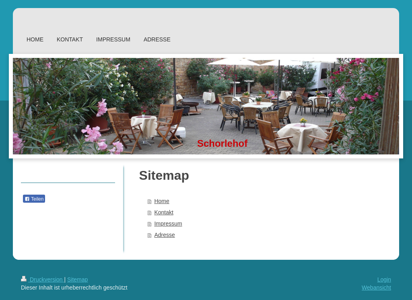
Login (384, 279)
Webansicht (376, 287)
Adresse (164, 235)
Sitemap (77, 279)
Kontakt (163, 212)
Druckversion (42, 279)
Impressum (168, 223)
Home (161, 201)
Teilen (34, 199)
